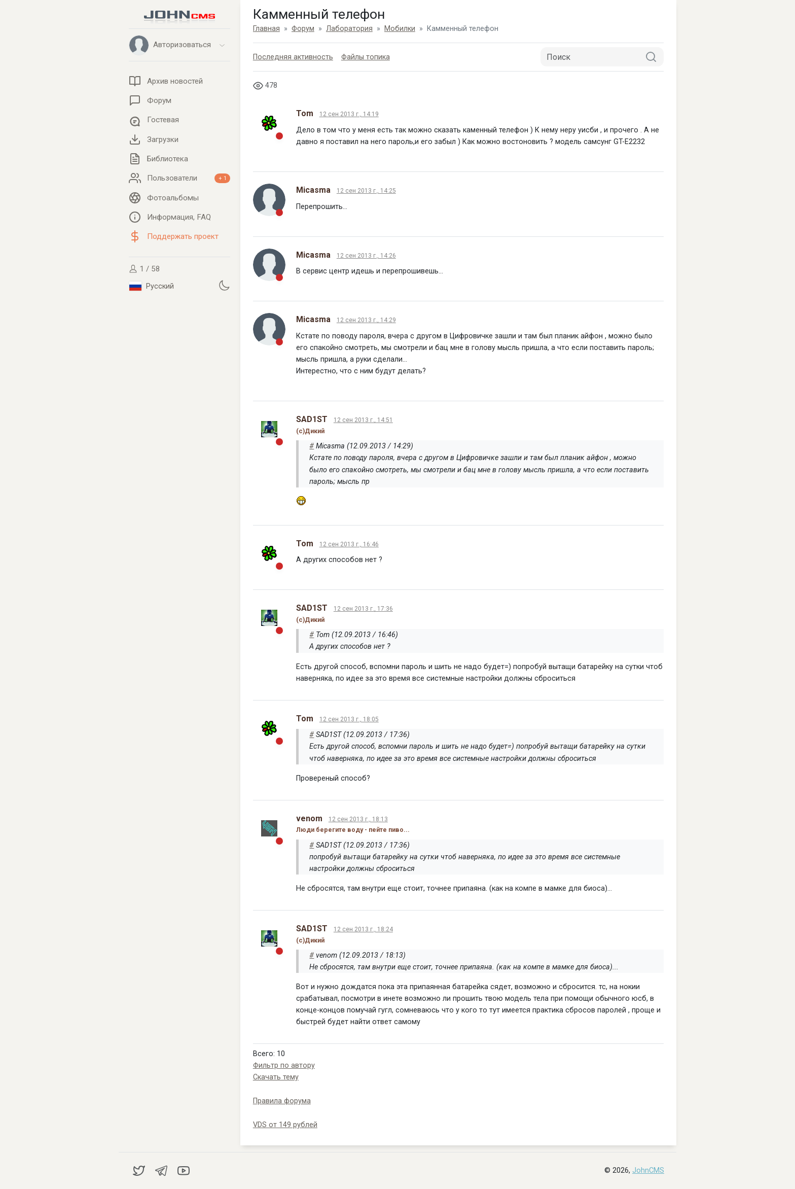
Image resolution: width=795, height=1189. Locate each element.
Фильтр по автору (284, 1065)
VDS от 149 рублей (285, 1125)
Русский (151, 286)
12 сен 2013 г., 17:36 (363, 608)
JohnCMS (648, 1170)
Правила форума (282, 1101)
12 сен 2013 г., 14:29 (366, 320)
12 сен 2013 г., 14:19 (349, 114)
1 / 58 (144, 268)
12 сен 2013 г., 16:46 (349, 544)
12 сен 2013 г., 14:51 (363, 420)
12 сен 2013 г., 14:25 (366, 190)
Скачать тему (276, 1077)
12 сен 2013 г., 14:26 (366, 255)
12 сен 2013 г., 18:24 (363, 929)
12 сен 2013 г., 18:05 (349, 719)
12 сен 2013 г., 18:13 (358, 819)
